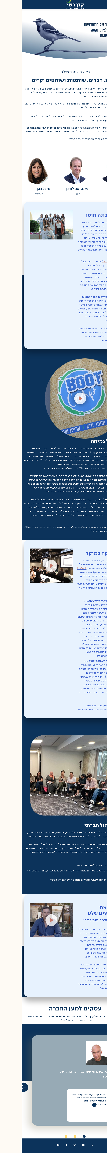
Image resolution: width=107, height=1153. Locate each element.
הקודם (100, 1087)
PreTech (94, 572)
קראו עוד (80, 1105)
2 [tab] (53, 1136)
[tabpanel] (53, 1080)
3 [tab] (44, 1136)
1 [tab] (62, 1136)
